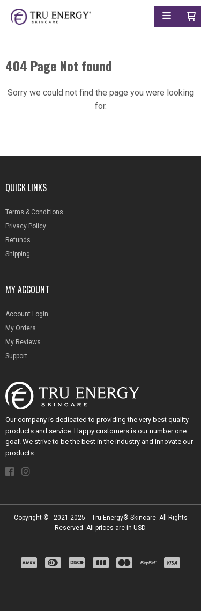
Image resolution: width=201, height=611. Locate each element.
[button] (166, 17)
